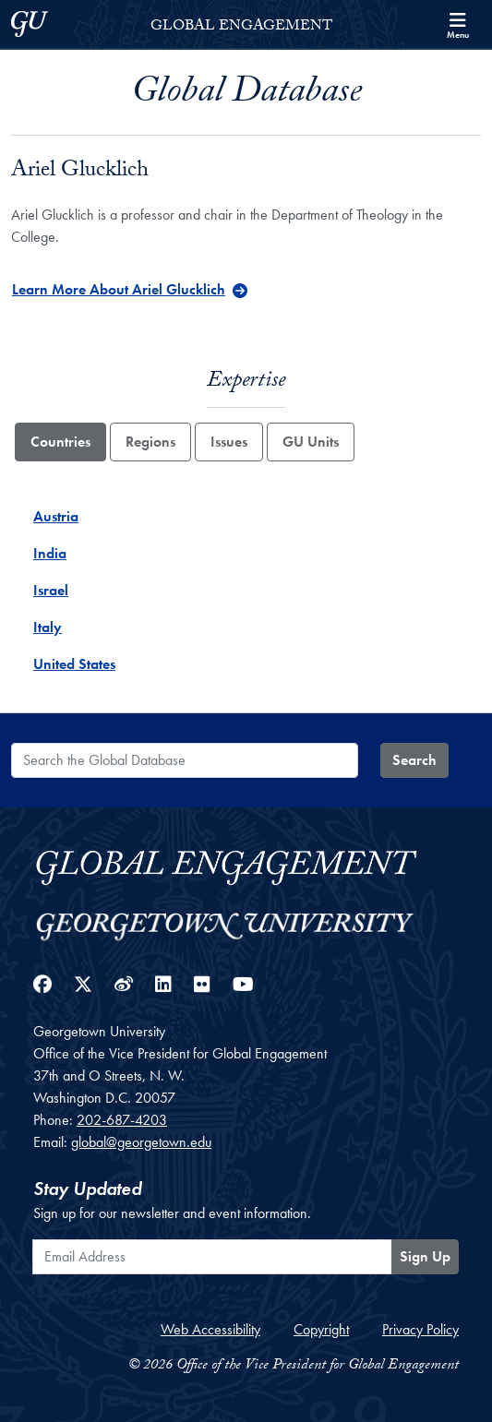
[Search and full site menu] (458, 24)
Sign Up (425, 1256)
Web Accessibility (210, 1329)
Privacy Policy (420, 1329)
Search (414, 760)
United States (74, 664)
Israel (50, 590)
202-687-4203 (122, 1119)
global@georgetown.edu (141, 1142)
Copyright (321, 1329)
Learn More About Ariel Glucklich (118, 289)
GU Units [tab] (310, 441)
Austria (55, 516)
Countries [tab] (60, 441)
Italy (47, 627)
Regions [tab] (150, 441)
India (49, 553)
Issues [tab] (228, 441)
